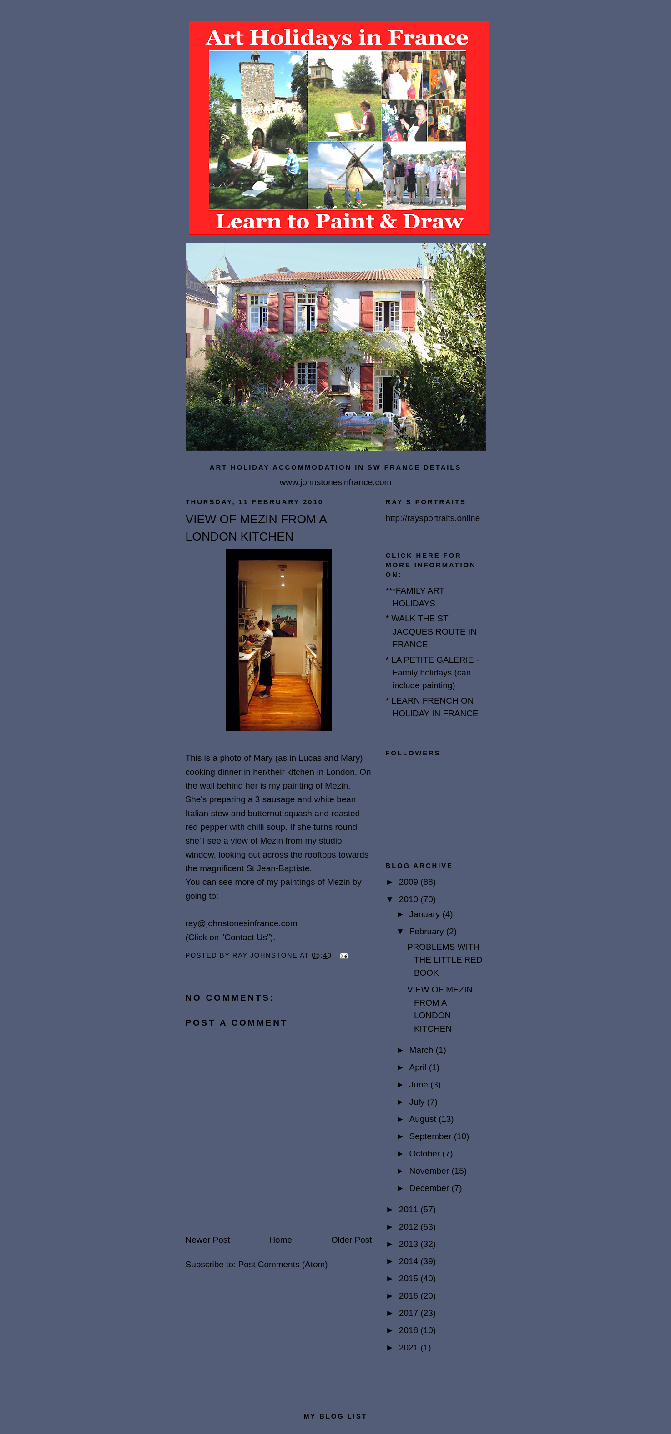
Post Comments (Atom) (283, 1264)
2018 (409, 1330)
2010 (409, 899)
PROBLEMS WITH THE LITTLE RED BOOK (445, 960)
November (430, 1171)
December (430, 1188)
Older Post (351, 1240)
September (431, 1136)
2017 (409, 1313)
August (424, 1119)
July (418, 1102)
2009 (409, 882)
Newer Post (208, 1240)
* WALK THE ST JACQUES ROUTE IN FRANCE (431, 631)
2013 (409, 1244)
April (419, 1067)
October (426, 1153)
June (419, 1084)
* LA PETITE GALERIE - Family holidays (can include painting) (432, 672)
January (426, 914)
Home (280, 1240)
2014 (409, 1261)
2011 (409, 1209)
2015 (409, 1278)
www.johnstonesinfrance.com (336, 482)
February (427, 931)
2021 (409, 1347)
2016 (409, 1295)
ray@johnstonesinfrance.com (242, 923)
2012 (409, 1226)
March (422, 1050)
